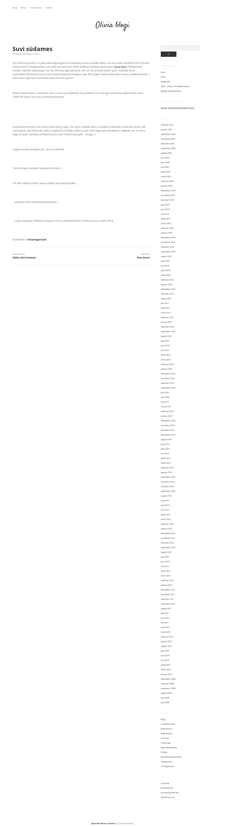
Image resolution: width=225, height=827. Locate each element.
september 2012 (168, 547)
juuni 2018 (165, 261)
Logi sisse (165, 783)
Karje (163, 72)
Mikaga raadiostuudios (171, 91)
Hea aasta (143, 257)
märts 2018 (166, 275)
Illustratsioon (166, 728)
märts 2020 (166, 176)
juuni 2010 (165, 655)
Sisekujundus (166, 761)
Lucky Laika (166, 743)
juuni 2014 (165, 449)
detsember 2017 (168, 289)
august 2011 (166, 608)
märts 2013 (166, 519)
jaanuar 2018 (166, 284)
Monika (164, 108)
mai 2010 (165, 660)
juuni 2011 (165, 618)
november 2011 (168, 594)
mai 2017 (165, 303)
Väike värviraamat (24, 257)
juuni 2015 (165, 397)
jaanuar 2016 (166, 369)
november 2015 (168, 378)
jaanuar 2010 (166, 674)
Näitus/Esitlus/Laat (169, 747)
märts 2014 (166, 463)
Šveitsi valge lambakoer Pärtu (181, 108)
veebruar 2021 (167, 125)
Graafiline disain (168, 724)
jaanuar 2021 (166, 129)
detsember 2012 (168, 533)
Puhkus (164, 752)
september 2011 (168, 604)
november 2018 (168, 242)
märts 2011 (166, 632)
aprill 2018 (165, 270)
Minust (24, 7)
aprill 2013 (165, 514)
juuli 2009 (165, 697)
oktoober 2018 (167, 247)
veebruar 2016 (167, 364)
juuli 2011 (165, 613)
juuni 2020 (165, 162)
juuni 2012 (165, 561)
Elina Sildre (120, 66)
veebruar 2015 (167, 411)
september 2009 (168, 688)
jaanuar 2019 (166, 233)
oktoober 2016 (167, 326)
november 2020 (168, 139)
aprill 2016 (165, 355)
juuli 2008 (165, 702)
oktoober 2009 (167, 683)
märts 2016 (166, 359)
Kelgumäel (165, 81)
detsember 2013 (168, 477)
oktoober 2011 (167, 599)
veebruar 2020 (167, 181)
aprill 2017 (165, 308)
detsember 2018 (168, 237)
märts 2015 (166, 406)
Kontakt (48, 7)
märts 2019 (166, 223)
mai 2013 (165, 510)
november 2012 (168, 538)
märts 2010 (166, 669)
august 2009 (166, 693)
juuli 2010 (165, 650)
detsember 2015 (168, 373)
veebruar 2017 (167, 317)
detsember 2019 (168, 190)
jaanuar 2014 (166, 472)
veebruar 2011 (167, 636)
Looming (165, 738)
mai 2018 (165, 265)
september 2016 (168, 331)
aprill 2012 (165, 571)
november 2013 (168, 481)
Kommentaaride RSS (170, 792)
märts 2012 (166, 575)
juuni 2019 (165, 209)
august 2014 (166, 439)
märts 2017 (166, 312)
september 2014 (168, 434)
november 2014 (168, 425)
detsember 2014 (168, 420)
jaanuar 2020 (166, 186)
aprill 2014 (165, 458)
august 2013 (166, 496)
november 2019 (168, 195)
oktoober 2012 (167, 542)
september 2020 (168, 148)
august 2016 (166, 336)
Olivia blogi (112, 25)
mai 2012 (165, 566)
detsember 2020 (168, 134)
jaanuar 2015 (166, 416)
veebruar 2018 (167, 279)
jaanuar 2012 (166, 585)
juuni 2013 (165, 505)
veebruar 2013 (167, 524)
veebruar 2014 (167, 467)
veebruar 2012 (167, 580)
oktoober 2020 (167, 143)
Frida (163, 77)
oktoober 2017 (167, 294)
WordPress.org (167, 797)
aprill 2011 (165, 627)
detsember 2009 (168, 679)
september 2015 (168, 387)
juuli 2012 (165, 557)
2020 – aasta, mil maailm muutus (175, 86)
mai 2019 (165, 214)
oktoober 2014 (167, 430)
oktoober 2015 (167, 383)
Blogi (14, 7)
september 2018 (168, 251)
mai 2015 (165, 402)
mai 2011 (165, 622)
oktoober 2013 (167, 486)
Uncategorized (37, 239)
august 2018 (166, 256)
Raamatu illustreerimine (171, 757)
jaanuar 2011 (166, 641)
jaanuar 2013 (166, 528)
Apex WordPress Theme (103, 823)
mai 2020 (165, 167)
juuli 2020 (165, 157)
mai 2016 (165, 350)
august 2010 (166, 646)
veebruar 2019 (167, 228)
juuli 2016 (165, 341)
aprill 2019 (165, 218)
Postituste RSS (167, 788)
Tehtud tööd (35, 7)
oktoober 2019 (167, 200)
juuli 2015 (165, 392)
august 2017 (166, 298)
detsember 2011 (168, 589)
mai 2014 (165, 453)
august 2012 (166, 552)
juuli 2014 (165, 444)
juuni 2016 (165, 345)
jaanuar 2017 (166, 322)
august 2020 (166, 153)
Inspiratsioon (166, 733)
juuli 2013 (165, 500)
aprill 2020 (165, 171)
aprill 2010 (165, 665)
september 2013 (168, 491)
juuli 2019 (165, 204)
